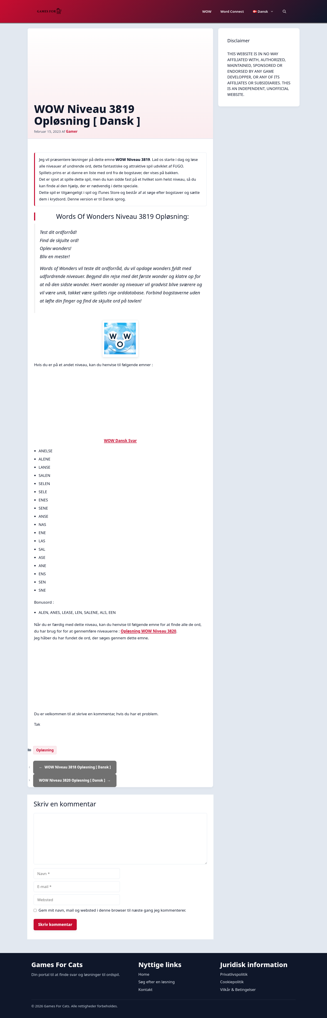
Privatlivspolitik (234, 974)
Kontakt (145, 989)
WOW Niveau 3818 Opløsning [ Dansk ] (78, 767)
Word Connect (232, 11)
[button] (284, 11)
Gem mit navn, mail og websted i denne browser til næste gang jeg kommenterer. (112, 910)
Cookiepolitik (232, 981)
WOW (206, 11)
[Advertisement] (120, 69)
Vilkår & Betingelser (238, 989)
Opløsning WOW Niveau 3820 (148, 631)
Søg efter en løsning (156, 981)
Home (143, 974)
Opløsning (45, 750)
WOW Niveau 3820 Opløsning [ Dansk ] (72, 780)
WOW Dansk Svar (120, 440)
